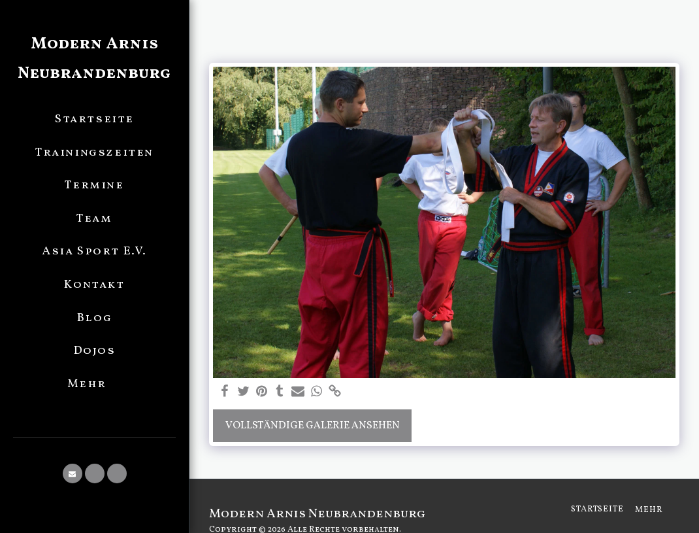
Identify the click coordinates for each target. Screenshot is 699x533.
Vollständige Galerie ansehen (312, 426)
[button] (72, 473)
